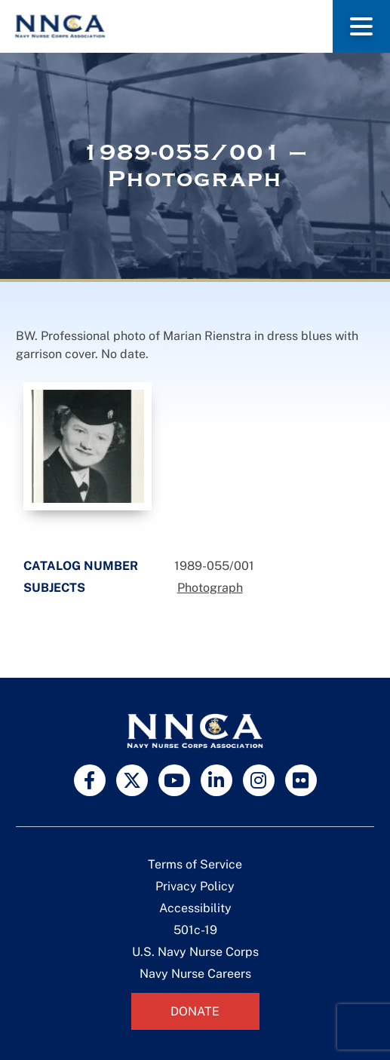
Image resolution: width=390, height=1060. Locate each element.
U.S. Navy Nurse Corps (195, 952)
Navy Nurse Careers (195, 974)
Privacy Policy (195, 886)
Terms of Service (195, 864)
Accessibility (195, 908)
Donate (195, 1011)
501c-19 (195, 930)
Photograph (210, 588)
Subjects (54, 588)
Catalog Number (80, 566)
